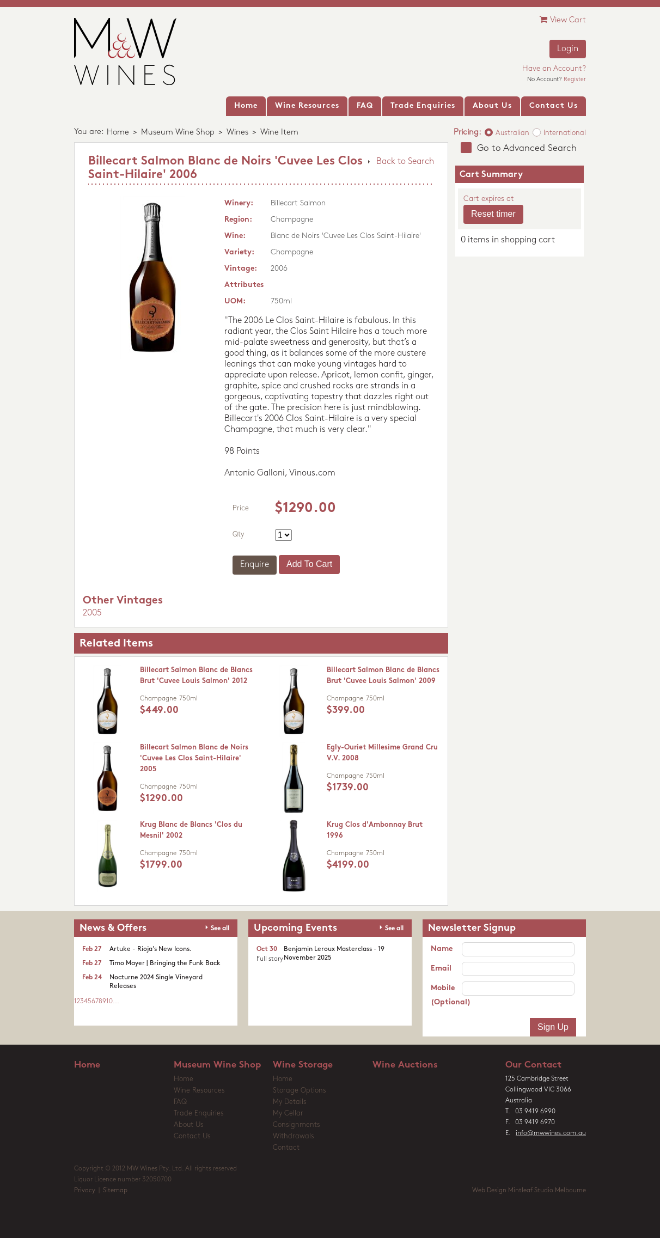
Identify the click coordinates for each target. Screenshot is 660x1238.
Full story (269, 959)
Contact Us (192, 1136)
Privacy (84, 1190)
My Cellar (288, 1113)
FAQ (180, 1102)
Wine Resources (199, 1090)
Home (118, 133)
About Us (189, 1125)
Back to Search (405, 161)
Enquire (254, 564)
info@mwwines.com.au (551, 1133)
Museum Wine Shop (178, 133)
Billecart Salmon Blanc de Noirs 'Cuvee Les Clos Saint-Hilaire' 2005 (194, 758)
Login (567, 49)
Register (575, 80)
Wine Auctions (405, 1065)
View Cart (563, 20)
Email (441, 969)
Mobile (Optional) (446, 995)
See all (220, 928)
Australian (512, 133)
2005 (92, 613)
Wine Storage (303, 1065)
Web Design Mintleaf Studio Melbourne (529, 1190)
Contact (286, 1147)
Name (442, 949)
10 (109, 1001)
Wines (237, 133)
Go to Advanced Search (527, 148)
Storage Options (299, 1090)
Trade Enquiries (199, 1113)
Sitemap (115, 1190)
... (116, 1001)
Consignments (296, 1125)
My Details (290, 1102)
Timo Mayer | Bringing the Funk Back (165, 963)
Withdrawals (293, 1136)
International (564, 133)
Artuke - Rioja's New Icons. (150, 949)
